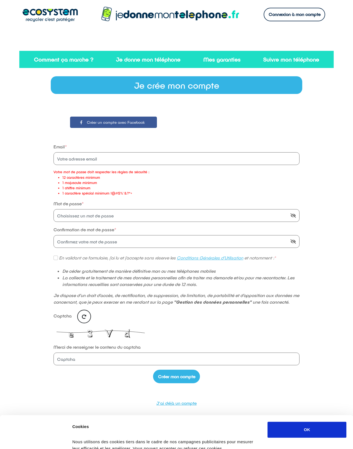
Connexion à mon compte (294, 14)
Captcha (72, 316)
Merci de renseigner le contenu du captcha (97, 347)
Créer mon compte (176, 376)
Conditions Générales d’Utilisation (210, 257)
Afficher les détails (303, 438)
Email (59, 146)
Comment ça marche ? (63, 59)
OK (307, 397)
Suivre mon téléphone (291, 59)
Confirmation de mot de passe (84, 229)
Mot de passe (68, 203)
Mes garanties (221, 59)
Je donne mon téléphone (148, 59)
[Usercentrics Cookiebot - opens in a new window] (36, 438)
